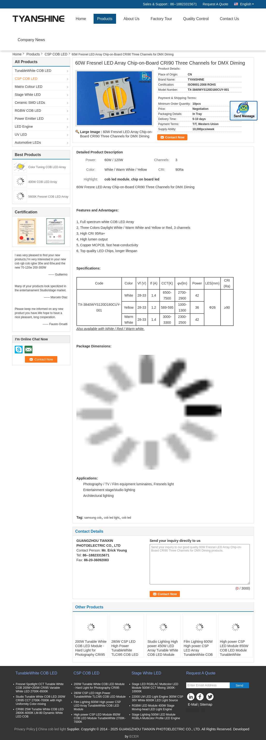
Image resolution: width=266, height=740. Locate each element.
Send (239, 685)
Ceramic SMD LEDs (30, 103)
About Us (132, 19)
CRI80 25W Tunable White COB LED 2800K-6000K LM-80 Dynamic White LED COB (40, 713)
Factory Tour (161, 19)
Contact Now (174, 137)
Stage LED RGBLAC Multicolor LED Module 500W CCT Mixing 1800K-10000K (155, 687)
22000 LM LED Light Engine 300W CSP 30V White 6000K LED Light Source (157, 698)
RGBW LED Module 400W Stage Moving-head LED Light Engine (153, 707)
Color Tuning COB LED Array (47, 167)
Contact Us (229, 19)
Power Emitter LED (29, 118)
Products (104, 19)
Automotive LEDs (28, 142)
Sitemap (206, 704)
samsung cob (92, 517)
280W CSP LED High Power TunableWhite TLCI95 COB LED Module (124, 650)
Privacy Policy (24, 729)
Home (81, 19)
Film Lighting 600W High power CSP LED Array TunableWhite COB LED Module (198, 650)
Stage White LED (28, 95)
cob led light (111, 517)
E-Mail (193, 704)
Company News (31, 40)
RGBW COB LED (28, 110)
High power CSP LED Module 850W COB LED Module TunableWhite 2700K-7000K (234, 650)
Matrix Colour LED (28, 87)
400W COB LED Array (42, 182)
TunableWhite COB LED (33, 71)
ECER (134, 736)
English (247, 4)
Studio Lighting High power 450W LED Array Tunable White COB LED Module (163, 648)
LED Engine (24, 126)
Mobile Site (196, 710)
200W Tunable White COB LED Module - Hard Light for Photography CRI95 (91, 648)
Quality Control (196, 19)
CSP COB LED (56, 54)
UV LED (21, 134)
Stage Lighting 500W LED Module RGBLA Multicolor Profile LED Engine (156, 716)
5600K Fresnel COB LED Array (48, 196)
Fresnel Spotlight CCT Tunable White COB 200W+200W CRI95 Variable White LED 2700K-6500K (40, 687)
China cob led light (52, 729)
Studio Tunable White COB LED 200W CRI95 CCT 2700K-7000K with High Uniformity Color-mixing (40, 700)
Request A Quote (215, 4)
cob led (126, 517)
